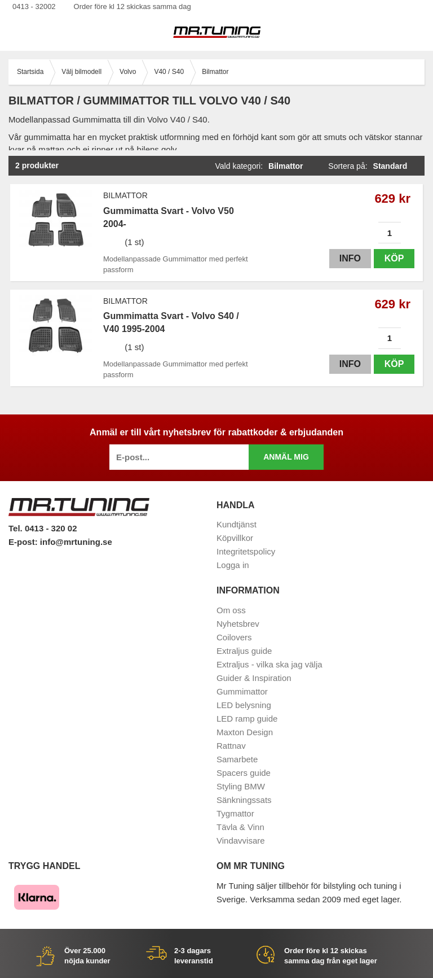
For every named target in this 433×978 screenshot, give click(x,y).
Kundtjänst (236, 524)
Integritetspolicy (245, 551)
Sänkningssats (244, 800)
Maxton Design (244, 732)
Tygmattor (235, 813)
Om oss (231, 610)
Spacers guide (243, 773)
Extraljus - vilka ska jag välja (269, 664)
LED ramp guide (246, 718)
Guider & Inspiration (253, 678)
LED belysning (243, 705)
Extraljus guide (244, 651)
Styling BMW (240, 786)
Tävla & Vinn (240, 827)
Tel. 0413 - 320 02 (42, 528)
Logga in (232, 565)
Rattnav (231, 745)
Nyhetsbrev (237, 623)
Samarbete (237, 759)
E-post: (24, 542)
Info (350, 258)
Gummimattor (242, 691)
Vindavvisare (240, 840)
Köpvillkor (234, 538)
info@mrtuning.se (76, 542)
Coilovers (234, 637)
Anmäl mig (286, 456)
